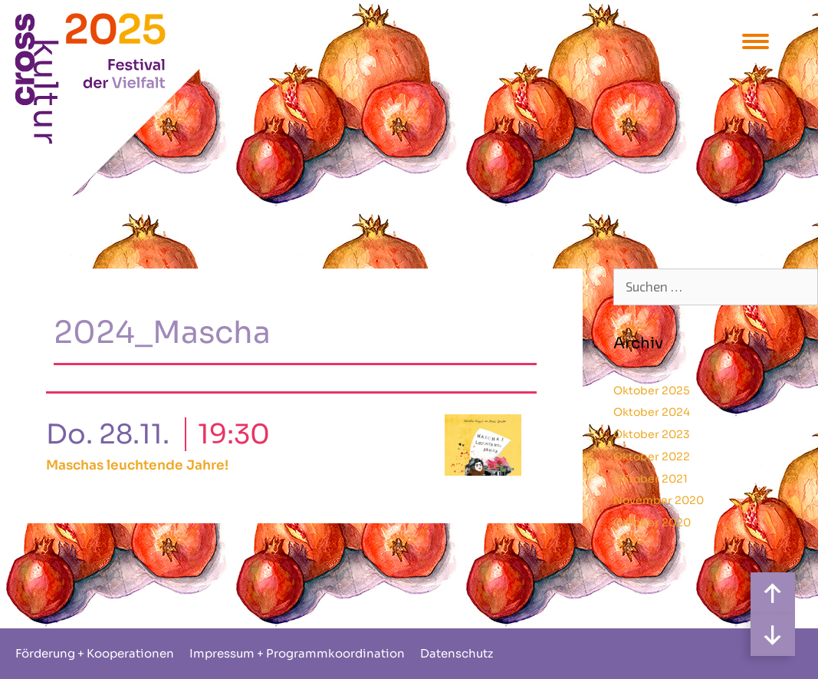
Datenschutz (456, 653)
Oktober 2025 (651, 390)
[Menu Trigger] (755, 40)
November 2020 (658, 500)
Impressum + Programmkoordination (297, 653)
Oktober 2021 (650, 479)
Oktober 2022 (651, 456)
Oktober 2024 (651, 412)
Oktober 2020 (652, 522)
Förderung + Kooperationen (94, 653)
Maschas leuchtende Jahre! (137, 465)
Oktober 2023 (651, 434)
